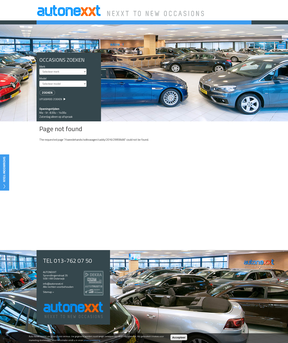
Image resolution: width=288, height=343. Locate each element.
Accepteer (179, 337)
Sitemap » (48, 292)
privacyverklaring (92, 340)
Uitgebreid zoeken (52, 99)
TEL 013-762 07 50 (67, 260)
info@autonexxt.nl (53, 284)
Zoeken (47, 92)
